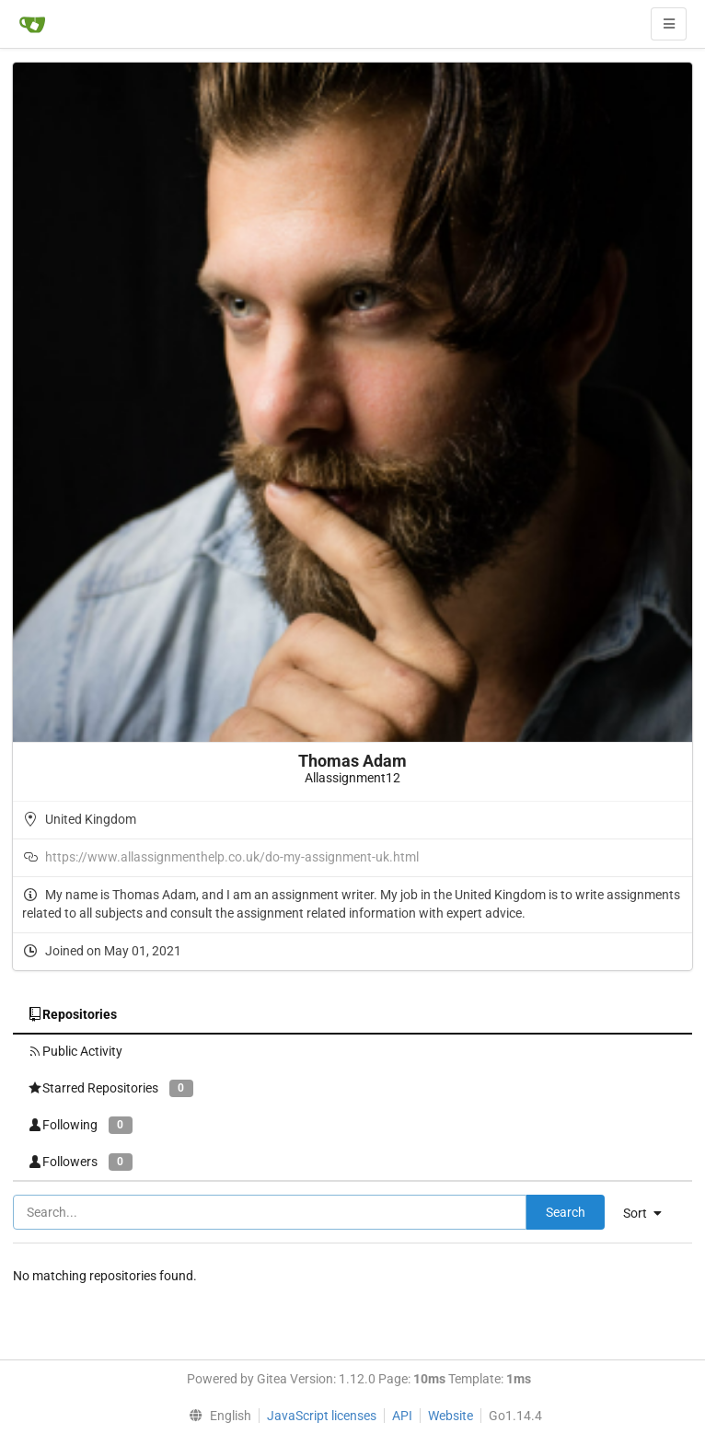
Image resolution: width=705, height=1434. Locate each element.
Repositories (72, 1014)
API (402, 1415)
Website (450, 1415)
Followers (80, 1162)
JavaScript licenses (321, 1415)
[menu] (649, 1213)
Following (80, 1125)
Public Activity (75, 1051)
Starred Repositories (110, 1088)
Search (565, 1212)
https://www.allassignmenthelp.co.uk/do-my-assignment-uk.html (232, 857)
